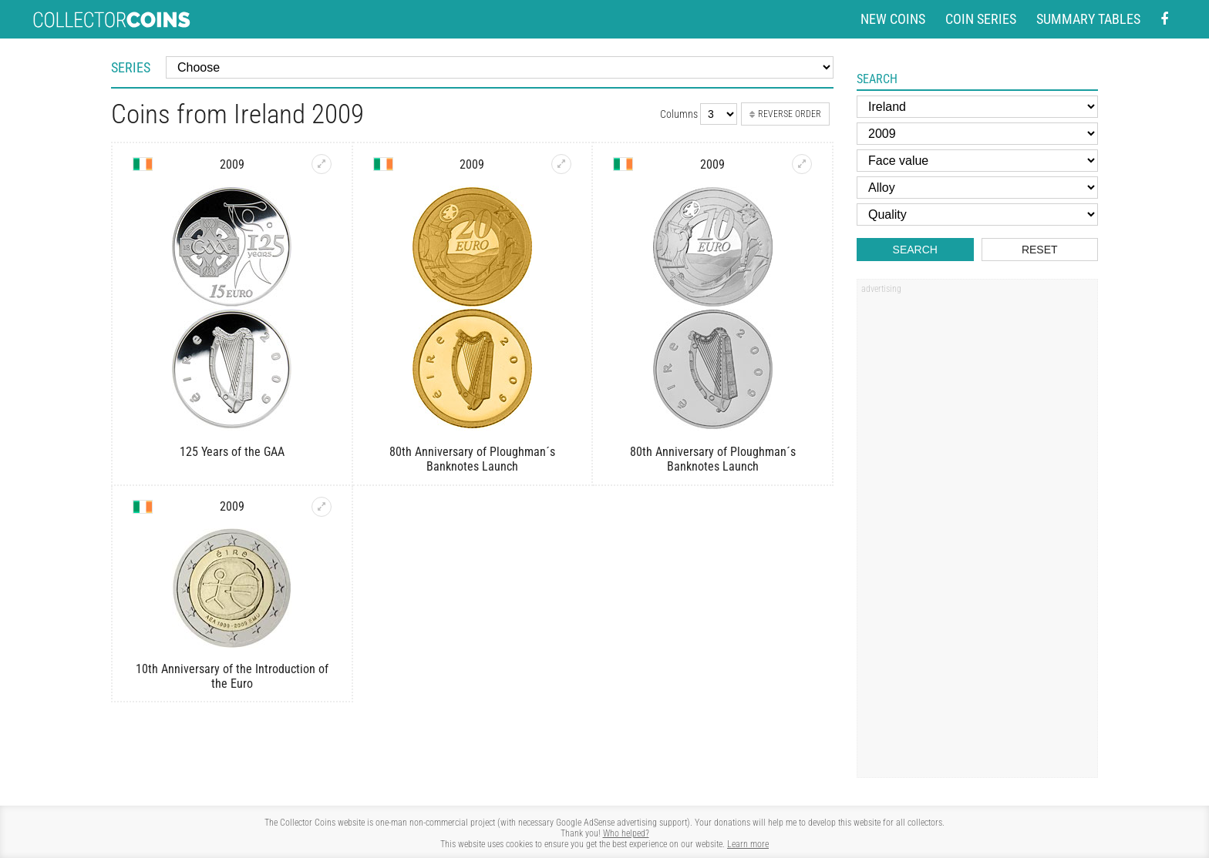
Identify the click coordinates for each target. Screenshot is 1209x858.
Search (915, 249)
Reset (1040, 249)
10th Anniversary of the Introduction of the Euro (232, 676)
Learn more (748, 844)
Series (130, 67)
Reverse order (785, 114)
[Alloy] (977, 187)
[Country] (977, 107)
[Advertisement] (977, 534)
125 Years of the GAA (232, 451)
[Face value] (977, 160)
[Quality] (977, 214)
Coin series (980, 19)
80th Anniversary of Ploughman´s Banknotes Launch (472, 459)
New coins (892, 19)
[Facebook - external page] (1164, 19)
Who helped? (626, 833)
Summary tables (1088, 19)
